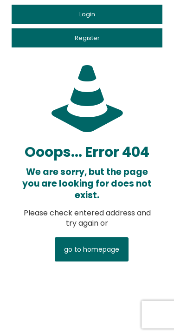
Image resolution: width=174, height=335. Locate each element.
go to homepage (91, 249)
